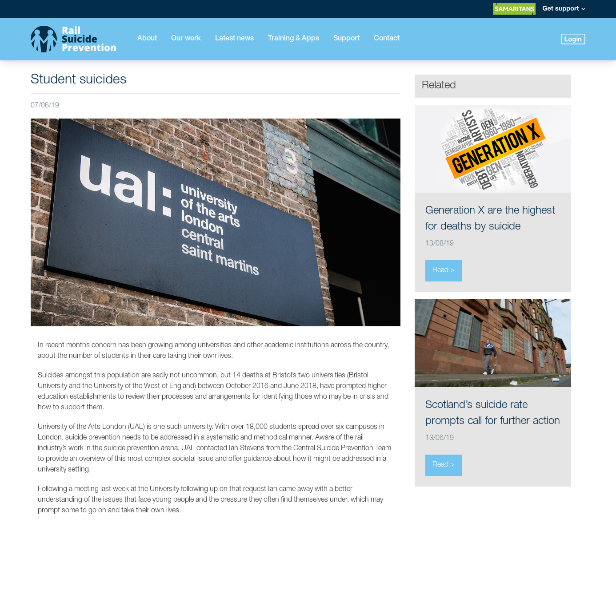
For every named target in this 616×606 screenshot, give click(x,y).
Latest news (234, 39)
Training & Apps (293, 39)
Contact (387, 39)
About (147, 39)
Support (346, 39)
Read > (443, 270)
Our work (186, 39)
